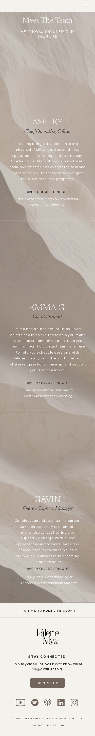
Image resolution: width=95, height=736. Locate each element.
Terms (49, 718)
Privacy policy (71, 718)
